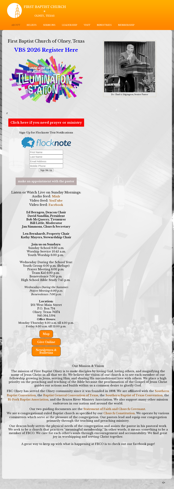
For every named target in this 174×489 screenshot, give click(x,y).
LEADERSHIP (69, 25)
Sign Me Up (46, 170)
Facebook (56, 205)
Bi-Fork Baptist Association (28, 399)
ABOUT (15, 25)
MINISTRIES (104, 25)
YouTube (56, 200)
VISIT (87, 25)
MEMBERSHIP (126, 25)
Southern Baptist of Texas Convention (134, 395)
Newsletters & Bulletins (46, 351)
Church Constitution (119, 413)
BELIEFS (32, 25)
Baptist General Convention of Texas (70, 395)
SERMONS (49, 25)
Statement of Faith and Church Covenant (114, 409)
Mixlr (56, 196)
